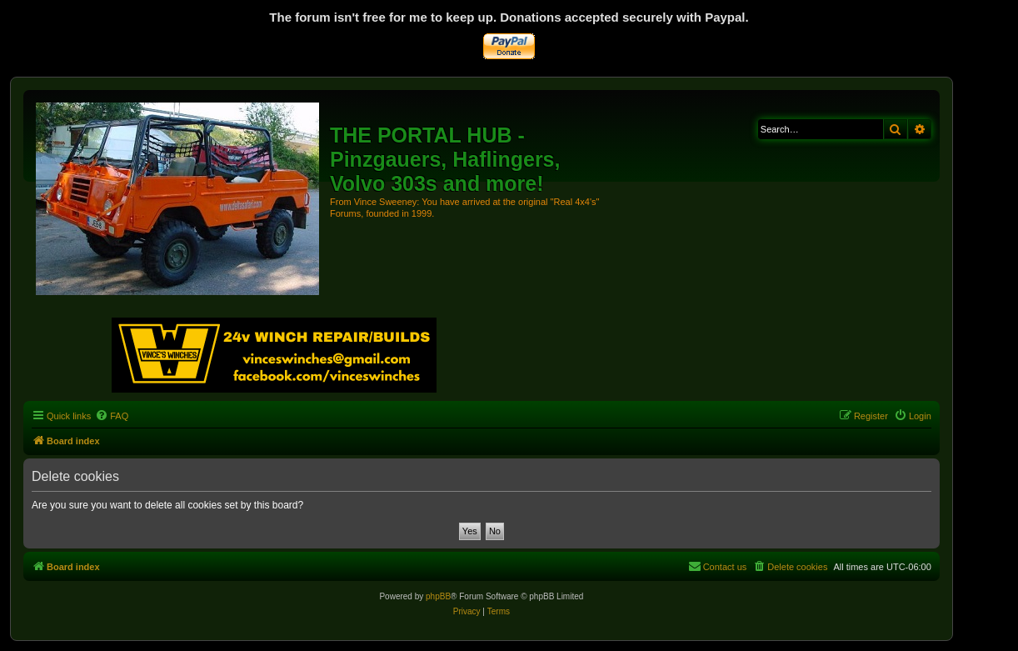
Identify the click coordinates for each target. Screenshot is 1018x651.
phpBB (438, 596)
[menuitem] (111, 416)
